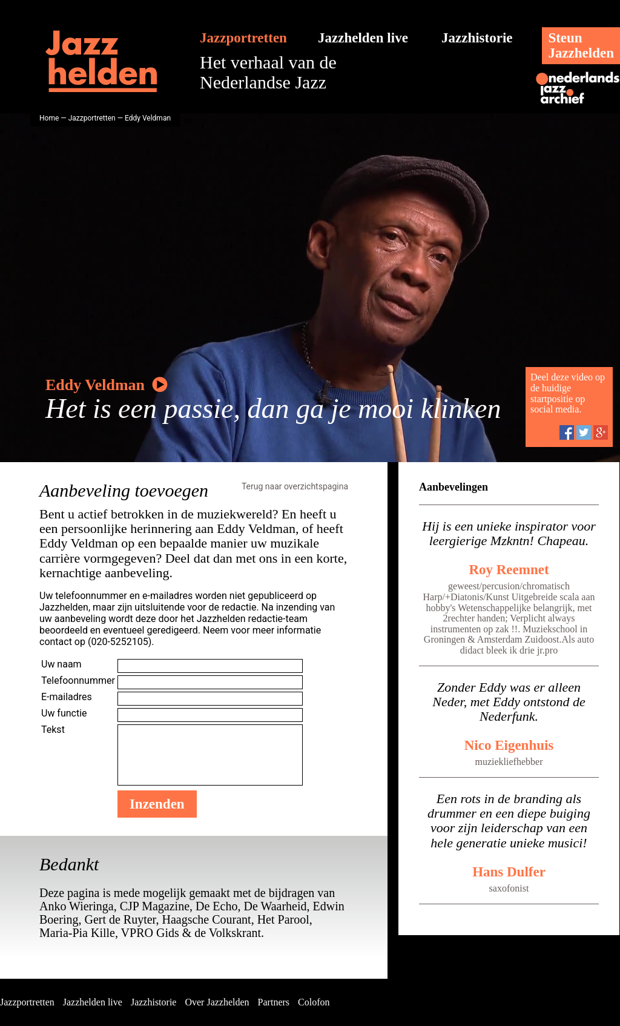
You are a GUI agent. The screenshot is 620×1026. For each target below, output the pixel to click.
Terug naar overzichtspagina (295, 486)
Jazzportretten (243, 37)
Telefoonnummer (78, 680)
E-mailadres (66, 697)
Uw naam (61, 664)
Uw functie (64, 713)
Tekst (53, 729)
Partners (273, 1002)
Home (49, 118)
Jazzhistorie (477, 37)
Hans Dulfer (509, 871)
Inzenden (157, 804)
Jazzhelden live (363, 37)
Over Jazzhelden (217, 1002)
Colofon (313, 1002)
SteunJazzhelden (581, 45)
